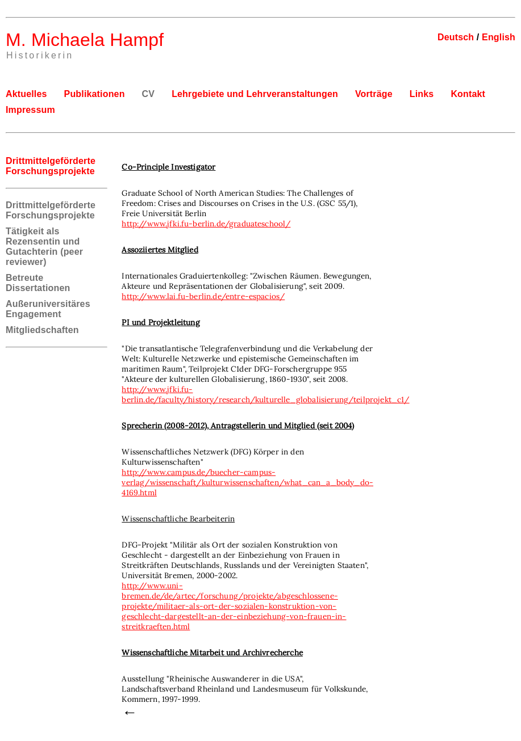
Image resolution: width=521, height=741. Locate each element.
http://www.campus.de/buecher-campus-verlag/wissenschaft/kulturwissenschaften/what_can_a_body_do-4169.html (247, 482)
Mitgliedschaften (42, 330)
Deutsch (455, 37)
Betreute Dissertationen (38, 283)
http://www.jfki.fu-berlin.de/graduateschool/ (206, 223)
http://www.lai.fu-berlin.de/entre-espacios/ (203, 296)
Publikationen (94, 94)
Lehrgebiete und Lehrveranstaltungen (255, 94)
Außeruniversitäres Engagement (48, 309)
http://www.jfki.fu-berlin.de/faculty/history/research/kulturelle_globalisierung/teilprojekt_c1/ (265, 394)
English (498, 37)
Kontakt (468, 94)
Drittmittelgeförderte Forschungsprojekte (50, 210)
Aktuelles (26, 94)
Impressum (30, 110)
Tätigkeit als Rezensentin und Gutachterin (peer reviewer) (44, 246)
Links (422, 94)
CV (148, 94)
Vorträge (374, 94)
